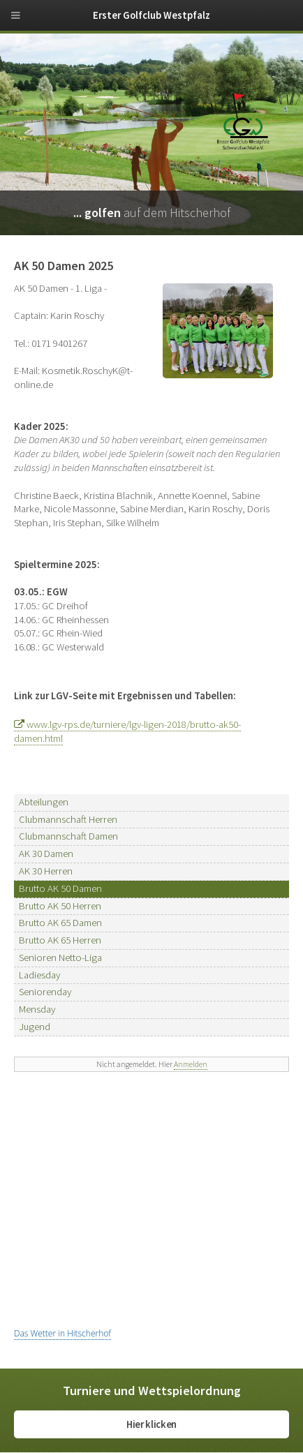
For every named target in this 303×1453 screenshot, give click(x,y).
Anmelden (190, 1064)
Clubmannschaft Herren (68, 819)
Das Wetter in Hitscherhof (62, 1333)
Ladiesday (39, 975)
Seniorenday (45, 991)
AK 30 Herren (46, 871)
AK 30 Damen (46, 853)
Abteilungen (43, 802)
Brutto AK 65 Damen (60, 922)
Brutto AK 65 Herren (60, 940)
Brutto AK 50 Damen (60, 888)
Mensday (37, 1009)
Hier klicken (151, 1424)
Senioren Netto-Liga (60, 957)
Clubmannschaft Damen (68, 836)
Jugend (34, 1026)
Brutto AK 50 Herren (60, 906)
